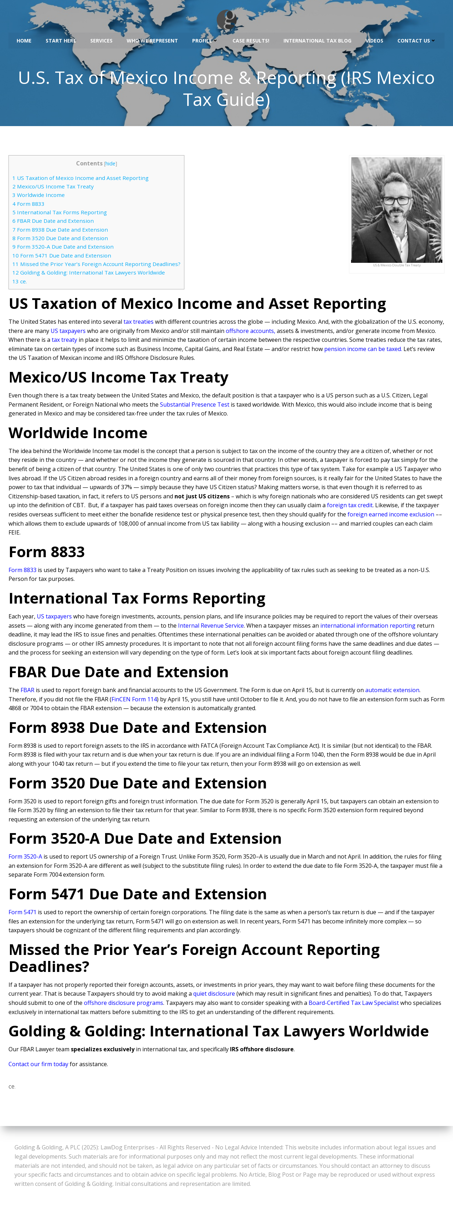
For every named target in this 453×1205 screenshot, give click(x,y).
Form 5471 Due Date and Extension (61, 256)
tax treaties (139, 323)
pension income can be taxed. (363, 350)
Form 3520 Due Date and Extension (60, 239)
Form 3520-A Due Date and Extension (63, 247)
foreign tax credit (350, 506)
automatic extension (392, 691)
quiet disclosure (214, 994)
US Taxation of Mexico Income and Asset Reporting (80, 178)
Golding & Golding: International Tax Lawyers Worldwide (88, 273)
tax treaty (64, 341)
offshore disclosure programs (123, 1004)
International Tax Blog (317, 39)
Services (101, 39)
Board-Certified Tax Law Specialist (354, 1004)
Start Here (61, 39)
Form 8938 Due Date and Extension (60, 230)
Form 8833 (28, 204)
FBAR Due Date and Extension (53, 221)
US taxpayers (68, 332)
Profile (205, 39)
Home (24, 39)
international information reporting (367, 626)
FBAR (27, 691)
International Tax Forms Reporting (59, 213)
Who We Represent (152, 39)
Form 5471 (22, 913)
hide (110, 164)
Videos (374, 39)
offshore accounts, (250, 332)
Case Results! (251, 39)
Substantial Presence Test (194, 405)
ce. (19, 282)
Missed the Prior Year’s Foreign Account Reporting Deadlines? (96, 264)
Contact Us (416, 39)
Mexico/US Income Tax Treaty (53, 187)
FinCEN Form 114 (134, 700)
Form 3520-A (25, 857)
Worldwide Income (38, 195)
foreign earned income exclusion (391, 515)
